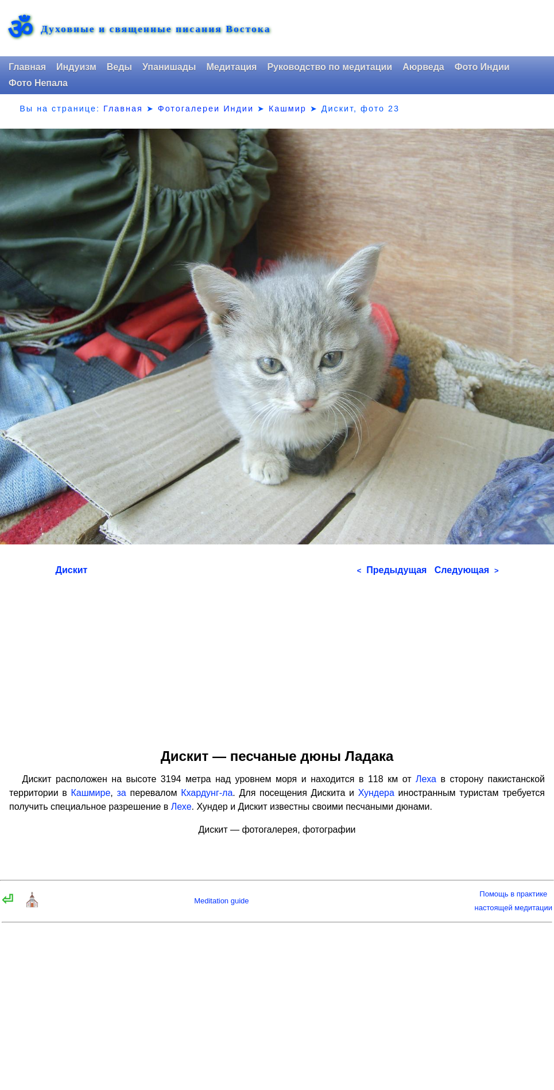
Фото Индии (482, 67)
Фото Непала (38, 83)
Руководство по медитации (329, 67)
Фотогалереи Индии (206, 108)
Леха (426, 779)
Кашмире (91, 793)
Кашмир (288, 108)
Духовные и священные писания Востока (155, 29)
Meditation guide (221, 900)
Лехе (181, 806)
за (121, 793)
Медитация (231, 67)
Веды (119, 67)
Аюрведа (423, 67)
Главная (27, 67)
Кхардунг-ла (207, 793)
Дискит (72, 570)
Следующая (467, 570)
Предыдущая (392, 570)
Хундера (376, 793)
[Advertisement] (277, 658)
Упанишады (169, 67)
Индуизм (76, 67)
